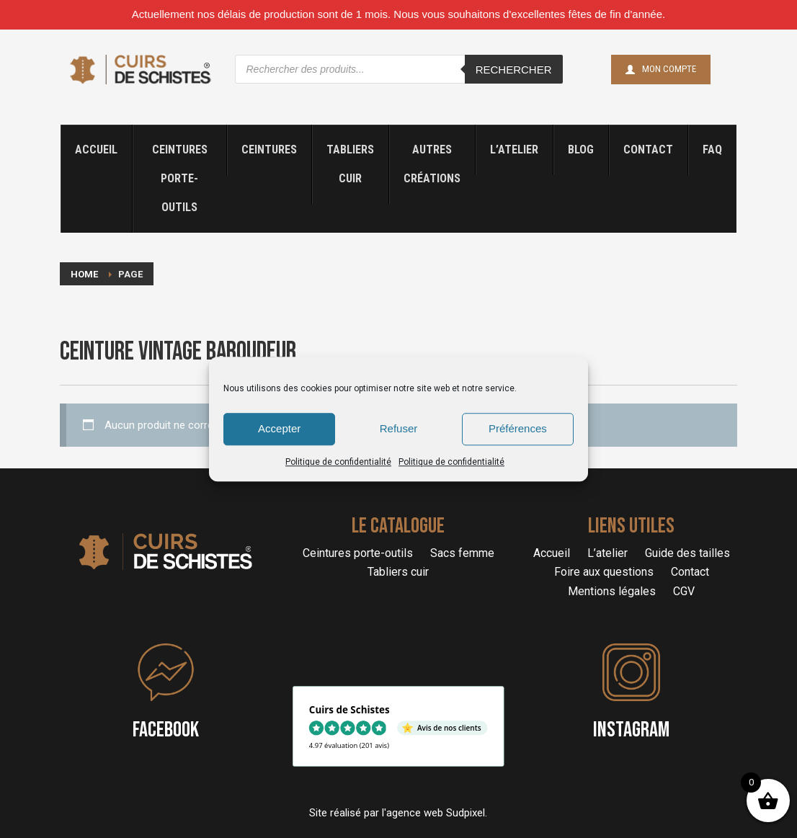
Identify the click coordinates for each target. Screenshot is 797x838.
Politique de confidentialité (338, 462)
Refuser (399, 428)
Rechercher (514, 69)
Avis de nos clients (449, 728)
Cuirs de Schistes (349, 709)
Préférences (518, 428)
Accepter (279, 428)
